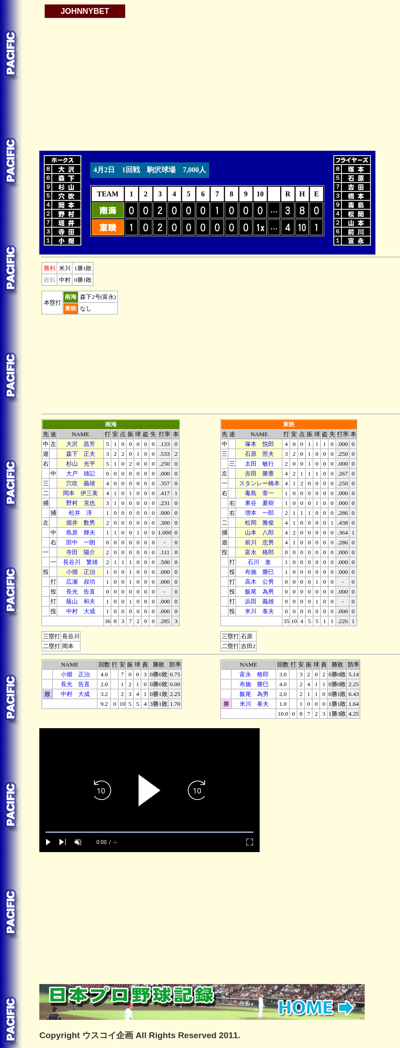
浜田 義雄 (259, 601)
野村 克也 (80, 503)
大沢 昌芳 (80, 444)
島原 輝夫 (80, 532)
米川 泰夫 (259, 611)
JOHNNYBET (85, 11)
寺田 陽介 (80, 552)
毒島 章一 (259, 493)
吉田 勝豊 (259, 473)
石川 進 (259, 562)
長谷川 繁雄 (80, 562)
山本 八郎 (259, 532)
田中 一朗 (80, 542)
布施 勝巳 (259, 572)
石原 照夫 (259, 453)
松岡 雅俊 (259, 522)
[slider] (149, 832)
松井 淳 (80, 512)
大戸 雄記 (80, 473)
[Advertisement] (149, 81)
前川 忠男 (259, 542)
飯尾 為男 (259, 591)
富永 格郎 (259, 552)
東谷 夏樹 (259, 503)
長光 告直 (80, 591)
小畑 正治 (80, 572)
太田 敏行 (259, 463)
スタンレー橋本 (259, 483)
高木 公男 (259, 581)
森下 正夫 (80, 453)
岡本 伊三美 (80, 493)
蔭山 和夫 (80, 601)
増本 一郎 (259, 512)
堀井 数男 (80, 522)
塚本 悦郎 (259, 444)
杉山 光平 (80, 463)
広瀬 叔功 (80, 581)
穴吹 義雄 (80, 483)
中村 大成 (80, 611)
